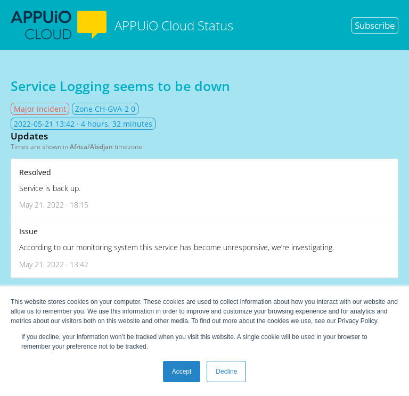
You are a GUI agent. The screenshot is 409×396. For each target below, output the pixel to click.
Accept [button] (182, 371)
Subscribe (375, 25)
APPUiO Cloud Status (122, 25)
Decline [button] (226, 371)
